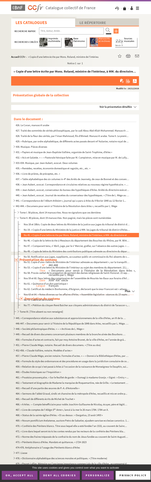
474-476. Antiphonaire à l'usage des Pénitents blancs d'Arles (48, 447)
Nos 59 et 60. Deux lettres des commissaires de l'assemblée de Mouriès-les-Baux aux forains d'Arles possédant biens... (77, 278)
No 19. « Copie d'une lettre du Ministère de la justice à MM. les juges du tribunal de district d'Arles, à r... (77, 229)
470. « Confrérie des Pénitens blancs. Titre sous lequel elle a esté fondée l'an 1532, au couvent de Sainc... (71, 426)
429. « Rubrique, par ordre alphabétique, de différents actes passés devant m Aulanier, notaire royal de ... (72, 141)
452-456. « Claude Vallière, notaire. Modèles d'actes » (44, 350)
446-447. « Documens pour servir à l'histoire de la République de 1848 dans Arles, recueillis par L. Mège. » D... (72, 323)
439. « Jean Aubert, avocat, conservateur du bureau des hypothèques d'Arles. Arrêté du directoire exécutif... (72, 190)
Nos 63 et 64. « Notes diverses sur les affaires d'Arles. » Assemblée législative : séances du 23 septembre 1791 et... (77, 294)
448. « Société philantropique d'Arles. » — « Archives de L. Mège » (50, 328)
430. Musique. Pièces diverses (31, 146)
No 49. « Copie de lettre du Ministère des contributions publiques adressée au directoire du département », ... (77, 251)
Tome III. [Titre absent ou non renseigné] (41, 311)
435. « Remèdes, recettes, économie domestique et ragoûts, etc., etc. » (53, 168)
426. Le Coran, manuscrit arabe (32, 125)
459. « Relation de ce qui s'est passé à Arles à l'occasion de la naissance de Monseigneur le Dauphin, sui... (72, 366)
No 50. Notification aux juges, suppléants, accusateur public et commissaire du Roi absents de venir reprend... (77, 256)
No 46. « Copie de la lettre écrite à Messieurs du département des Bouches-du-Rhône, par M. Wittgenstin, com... (77, 240)
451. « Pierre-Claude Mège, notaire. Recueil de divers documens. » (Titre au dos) (58, 345)
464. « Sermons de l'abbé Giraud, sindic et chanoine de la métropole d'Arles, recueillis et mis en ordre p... (71, 393)
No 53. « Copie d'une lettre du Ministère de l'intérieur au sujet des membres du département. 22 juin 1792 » (77, 267)
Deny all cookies (59, 475)
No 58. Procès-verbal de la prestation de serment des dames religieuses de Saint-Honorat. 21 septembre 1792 (77, 272)
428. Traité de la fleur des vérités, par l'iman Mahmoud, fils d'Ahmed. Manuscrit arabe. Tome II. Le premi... (72, 136)
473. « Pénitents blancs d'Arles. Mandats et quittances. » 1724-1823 (51, 442)
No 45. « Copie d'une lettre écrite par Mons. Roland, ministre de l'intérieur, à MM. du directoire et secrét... (77, 235)
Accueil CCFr (18, 56)
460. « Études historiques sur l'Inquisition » (38, 372)
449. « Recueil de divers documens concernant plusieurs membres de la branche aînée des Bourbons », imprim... (71, 334)
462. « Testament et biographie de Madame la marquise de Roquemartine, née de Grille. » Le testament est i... (72, 382)
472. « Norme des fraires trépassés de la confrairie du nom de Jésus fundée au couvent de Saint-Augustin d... (72, 436)
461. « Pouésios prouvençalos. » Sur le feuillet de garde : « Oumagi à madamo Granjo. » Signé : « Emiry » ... (72, 377)
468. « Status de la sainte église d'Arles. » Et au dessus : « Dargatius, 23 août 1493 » (59, 415)
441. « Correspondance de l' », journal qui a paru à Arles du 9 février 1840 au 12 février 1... (71, 200)
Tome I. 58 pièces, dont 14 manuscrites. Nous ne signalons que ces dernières (60, 212)
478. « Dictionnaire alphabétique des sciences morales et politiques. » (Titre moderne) (61, 458)
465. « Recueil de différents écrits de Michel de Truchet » (45, 399)
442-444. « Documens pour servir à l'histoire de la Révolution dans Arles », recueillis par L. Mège (66, 206)
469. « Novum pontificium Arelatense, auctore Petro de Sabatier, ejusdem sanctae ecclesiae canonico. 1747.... (72, 420)
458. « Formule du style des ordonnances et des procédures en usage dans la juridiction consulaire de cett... (72, 361)
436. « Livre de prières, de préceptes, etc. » (38, 173)
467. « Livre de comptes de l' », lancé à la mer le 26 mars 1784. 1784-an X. (62, 410)
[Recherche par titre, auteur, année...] (71, 30)
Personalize (98, 475)
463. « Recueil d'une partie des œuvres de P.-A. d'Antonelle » (47, 388)
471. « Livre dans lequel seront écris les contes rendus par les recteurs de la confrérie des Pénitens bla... (70, 431)
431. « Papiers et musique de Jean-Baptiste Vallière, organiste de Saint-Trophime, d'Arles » (64, 152)
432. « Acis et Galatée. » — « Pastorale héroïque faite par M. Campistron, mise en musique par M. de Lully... (72, 157)
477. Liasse (21, 453)
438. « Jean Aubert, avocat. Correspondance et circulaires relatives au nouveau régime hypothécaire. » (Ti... (72, 184)
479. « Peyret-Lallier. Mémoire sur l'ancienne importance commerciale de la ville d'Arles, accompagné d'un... (72, 463)
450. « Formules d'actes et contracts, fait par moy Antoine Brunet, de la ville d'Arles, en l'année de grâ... (71, 339)
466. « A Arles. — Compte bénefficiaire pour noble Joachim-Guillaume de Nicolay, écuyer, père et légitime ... (72, 404)
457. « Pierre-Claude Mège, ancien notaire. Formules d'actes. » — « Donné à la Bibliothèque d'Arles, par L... (72, 355)
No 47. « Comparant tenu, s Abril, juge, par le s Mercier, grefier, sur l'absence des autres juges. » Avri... (77, 246)
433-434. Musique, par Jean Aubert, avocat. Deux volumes (46, 163)
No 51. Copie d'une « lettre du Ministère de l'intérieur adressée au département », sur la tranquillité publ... (77, 262)
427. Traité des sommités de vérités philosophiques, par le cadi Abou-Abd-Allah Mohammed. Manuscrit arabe (72, 130)
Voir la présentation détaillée (116, 106)
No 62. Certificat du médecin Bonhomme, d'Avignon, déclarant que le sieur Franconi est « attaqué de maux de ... (77, 289)
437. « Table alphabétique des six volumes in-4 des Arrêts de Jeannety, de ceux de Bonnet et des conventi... (72, 179)
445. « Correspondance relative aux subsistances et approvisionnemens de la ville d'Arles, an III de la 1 (71, 318)
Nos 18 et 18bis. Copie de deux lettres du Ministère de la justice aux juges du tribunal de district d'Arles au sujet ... (77, 224)
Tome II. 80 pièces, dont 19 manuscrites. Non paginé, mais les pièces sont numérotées (65, 218)
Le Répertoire (93, 22)
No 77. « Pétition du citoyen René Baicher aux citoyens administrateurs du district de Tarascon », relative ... (77, 305)
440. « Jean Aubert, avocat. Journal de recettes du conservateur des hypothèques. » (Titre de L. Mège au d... (72, 195)
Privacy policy (132, 475)
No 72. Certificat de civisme (38, 299)
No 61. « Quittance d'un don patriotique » (46, 283)
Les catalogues (31, 22)
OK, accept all (19, 475)
